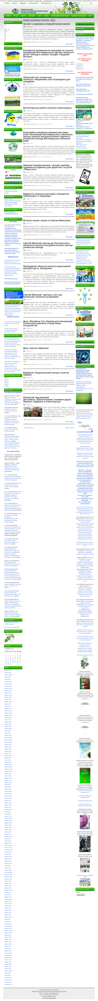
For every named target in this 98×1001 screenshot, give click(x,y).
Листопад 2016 (8, 926)
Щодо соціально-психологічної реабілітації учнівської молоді (86, 520)
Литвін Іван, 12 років (81, 258)
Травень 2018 (8, 885)
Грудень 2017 (7, 897)
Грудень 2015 (7, 950)
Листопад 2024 (8, 710)
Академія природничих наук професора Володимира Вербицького (83, 136)
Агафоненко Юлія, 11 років (83, 260)
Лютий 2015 (7, 973)
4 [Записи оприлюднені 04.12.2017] (5, 656)
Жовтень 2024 (8, 713)
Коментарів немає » (48, 41)
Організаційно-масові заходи (60, 15)
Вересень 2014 (8, 984)
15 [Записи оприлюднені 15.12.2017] (15, 658)
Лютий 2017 (7, 919)
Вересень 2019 (8, 850)
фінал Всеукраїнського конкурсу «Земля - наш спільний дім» (12, 485)
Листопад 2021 (8, 791)
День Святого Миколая (36, 348)
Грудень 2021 (7, 789)
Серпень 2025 (8, 690)
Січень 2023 (7, 760)
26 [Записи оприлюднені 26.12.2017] (8, 662)
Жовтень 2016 (8, 928)
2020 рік (6, 378)
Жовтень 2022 (8, 767)
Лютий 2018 (7, 892)
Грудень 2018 (7, 870)
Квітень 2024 (7, 726)
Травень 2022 (8, 778)
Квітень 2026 (7, 672)
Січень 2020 (7, 841)
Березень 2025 (8, 701)
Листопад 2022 (8, 764)
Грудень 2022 (7, 762)
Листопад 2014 (8, 980)
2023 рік (6, 383)
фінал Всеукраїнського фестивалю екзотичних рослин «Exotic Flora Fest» (12, 564)
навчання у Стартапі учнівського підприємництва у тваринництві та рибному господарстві (12, 478)
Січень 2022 (7, 787)
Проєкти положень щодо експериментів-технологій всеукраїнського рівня (11, 330)
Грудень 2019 (7, 843)
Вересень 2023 (8, 742)
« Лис (5, 664)
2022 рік (6, 381)
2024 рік (6, 384)
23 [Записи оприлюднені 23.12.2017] (17, 660)
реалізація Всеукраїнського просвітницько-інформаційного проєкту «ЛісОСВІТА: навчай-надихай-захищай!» (12, 401)
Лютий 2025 (7, 704)
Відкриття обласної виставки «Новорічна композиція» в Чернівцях (46, 195)
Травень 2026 (8, 670)
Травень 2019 (8, 858)
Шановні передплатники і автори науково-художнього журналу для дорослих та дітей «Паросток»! (47, 167)
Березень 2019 (8, 863)
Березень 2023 (8, 755)
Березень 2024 (8, 728)
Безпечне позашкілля (81, 148)
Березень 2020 (8, 836)
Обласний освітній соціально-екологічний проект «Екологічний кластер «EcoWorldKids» (84, 631)
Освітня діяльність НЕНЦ (85, 24)
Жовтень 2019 (8, 847)
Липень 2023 (7, 746)
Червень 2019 (8, 856)
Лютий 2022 (7, 784)
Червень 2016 (8, 937)
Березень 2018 (8, 890)
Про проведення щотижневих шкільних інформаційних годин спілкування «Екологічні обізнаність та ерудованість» (85, 605)
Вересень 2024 (8, 715)
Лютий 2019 (7, 865)
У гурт (90, 15)
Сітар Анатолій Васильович (83, 240)
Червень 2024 (8, 722)
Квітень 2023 (7, 753)
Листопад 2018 (8, 872)
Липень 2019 (7, 854)
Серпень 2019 (8, 852)
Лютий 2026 (7, 677)
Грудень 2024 (7, 708)
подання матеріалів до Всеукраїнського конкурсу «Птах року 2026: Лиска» (12, 594)
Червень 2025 (8, 695)
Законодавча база (46, 3)
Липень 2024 (7, 719)
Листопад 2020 (8, 818)
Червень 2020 (8, 829)
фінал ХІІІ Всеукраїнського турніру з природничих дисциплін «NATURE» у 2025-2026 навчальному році (12, 495)
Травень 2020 (8, 832)
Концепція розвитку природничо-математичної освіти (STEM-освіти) (12, 323)
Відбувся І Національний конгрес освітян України (46, 373)
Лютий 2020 (7, 838)
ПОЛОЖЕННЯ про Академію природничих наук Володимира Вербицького (84, 141)
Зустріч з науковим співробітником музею (46, 24)
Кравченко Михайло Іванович (83, 242)
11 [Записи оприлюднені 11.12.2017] (5, 658)
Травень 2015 (8, 966)
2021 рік (6, 379)
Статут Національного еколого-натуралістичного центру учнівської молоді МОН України (12, 262)
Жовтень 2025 (8, 686)
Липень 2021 (7, 800)
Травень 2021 (8, 805)
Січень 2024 (7, 733)
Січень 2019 (7, 867)
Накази (46, 15)
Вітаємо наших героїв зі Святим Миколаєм (46, 220)
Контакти (14, 3)
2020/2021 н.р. (79, 65)
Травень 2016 (8, 939)
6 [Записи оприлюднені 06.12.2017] (10, 656)
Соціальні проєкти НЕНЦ (85, 187)
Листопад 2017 (8, 899)
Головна (7, 3)
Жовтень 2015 (8, 955)
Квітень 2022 (7, 780)
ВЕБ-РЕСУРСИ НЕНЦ (13, 43)
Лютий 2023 (7, 758)
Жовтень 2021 (8, 793)
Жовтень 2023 (8, 740)
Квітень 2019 (7, 861)
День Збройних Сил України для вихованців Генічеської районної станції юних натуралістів (47, 323)
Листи (40, 15)
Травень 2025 (8, 697)
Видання (23, 15)
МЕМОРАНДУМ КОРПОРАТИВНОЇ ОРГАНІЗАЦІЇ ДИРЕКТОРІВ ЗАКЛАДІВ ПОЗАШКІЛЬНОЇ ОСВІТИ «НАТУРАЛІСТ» (12, 203)
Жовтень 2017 (8, 901)
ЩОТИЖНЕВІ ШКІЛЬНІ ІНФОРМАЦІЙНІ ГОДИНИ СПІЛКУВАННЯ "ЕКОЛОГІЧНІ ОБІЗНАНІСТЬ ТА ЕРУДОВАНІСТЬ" (85, 613)
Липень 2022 (7, 773)
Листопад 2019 (8, 845)
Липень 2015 (7, 962)
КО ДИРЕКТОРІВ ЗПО (13, 182)
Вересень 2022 (8, 769)
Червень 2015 (8, 964)
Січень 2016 (7, 948)
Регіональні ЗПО (33, 3)
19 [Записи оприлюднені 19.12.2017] (8, 660)
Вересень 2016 (8, 930)
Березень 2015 (8, 971)
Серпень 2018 (8, 879)
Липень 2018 (7, 881)
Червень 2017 (8, 910)
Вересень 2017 (8, 903)
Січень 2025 (7, 706)
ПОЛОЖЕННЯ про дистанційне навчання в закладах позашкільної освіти (85, 544)
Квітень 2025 (7, 699)
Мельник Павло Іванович (82, 244)
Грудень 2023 (7, 735)
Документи (32, 15)
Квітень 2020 (7, 834)
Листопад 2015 (8, 953)
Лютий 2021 (7, 811)
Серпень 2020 (8, 825)
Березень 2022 (8, 782)
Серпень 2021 (8, 798)
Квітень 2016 (7, 941)
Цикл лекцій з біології (81, 144)
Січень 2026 (7, 679)
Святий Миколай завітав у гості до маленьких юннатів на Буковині (42, 295)
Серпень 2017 (8, 906)
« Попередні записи (28, 427)
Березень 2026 (8, 675)
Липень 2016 (7, 935)
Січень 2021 (7, 814)
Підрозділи (23, 3)
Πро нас (16, 15)
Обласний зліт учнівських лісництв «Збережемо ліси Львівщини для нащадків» (46, 79)
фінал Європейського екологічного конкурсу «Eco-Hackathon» (11, 542)
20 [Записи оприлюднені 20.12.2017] (10, 660)
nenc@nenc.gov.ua (51, 996)
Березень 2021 (8, 809)
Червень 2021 (8, 802)
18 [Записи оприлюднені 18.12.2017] (5, 660)
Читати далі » (70, 44)
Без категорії (39, 41)
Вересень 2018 (8, 876)
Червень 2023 (8, 749)
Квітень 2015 (7, 968)
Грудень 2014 (7, 977)
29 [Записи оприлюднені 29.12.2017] (15, 662)
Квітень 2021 (7, 807)
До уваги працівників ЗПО (85, 342)
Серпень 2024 (8, 717)
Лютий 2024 (7, 731)
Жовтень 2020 (8, 820)
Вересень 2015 (8, 957)
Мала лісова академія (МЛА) (11, 627)
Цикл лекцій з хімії (81, 146)
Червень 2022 (8, 775)
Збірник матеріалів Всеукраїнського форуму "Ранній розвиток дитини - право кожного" (85, 448)
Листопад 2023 (8, 737)
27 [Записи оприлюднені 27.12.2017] (10, 662)
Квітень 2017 (7, 915)
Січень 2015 (7, 975)
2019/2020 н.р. (79, 64)
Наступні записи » (70, 427)
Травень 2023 (8, 751)
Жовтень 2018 (8, 874)
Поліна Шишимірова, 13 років (83, 263)
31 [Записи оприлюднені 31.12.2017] (20, 662)
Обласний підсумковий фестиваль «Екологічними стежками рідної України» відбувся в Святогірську (47, 399)
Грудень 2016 (7, 924)
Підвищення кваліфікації (78, 15)
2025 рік (6, 386)
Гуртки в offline (79, 31)
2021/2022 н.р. (79, 67)
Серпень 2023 (8, 744)
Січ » (9, 664)
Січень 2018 (7, 894)
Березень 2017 (8, 917)
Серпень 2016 (8, 933)
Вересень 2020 (8, 823)
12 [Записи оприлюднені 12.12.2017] (8, 658)
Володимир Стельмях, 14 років (84, 262)
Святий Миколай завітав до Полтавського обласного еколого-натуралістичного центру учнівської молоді (48, 245)
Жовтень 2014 (8, 982)
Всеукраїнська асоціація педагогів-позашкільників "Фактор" (10, 191)
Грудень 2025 (7, 681)
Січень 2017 (7, 921)
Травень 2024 (8, 724)
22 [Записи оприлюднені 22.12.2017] (15, 660)
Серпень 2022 (8, 771)
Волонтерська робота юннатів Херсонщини (47, 108)
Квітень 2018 (7, 888)
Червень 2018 (8, 883)
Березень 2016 (8, 944)
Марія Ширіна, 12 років (82, 252)
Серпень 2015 (8, 959)
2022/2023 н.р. (79, 69)
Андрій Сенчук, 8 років (82, 257)
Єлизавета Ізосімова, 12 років (83, 255)
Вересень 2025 (8, 688)
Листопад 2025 (8, 684)
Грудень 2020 (7, 816)
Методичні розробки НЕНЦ (85, 800)
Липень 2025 (7, 693)
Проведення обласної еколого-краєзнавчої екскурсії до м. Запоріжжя (47, 267)
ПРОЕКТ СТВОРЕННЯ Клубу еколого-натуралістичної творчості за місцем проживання (85, 638)
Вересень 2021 (8, 796)
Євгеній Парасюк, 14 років (83, 253)
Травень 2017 (8, 912)
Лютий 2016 (7, 946)
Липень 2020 (7, 827)
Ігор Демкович (52, 998)
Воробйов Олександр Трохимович (85, 239)
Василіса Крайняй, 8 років (82, 250)
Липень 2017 (7, 908)
